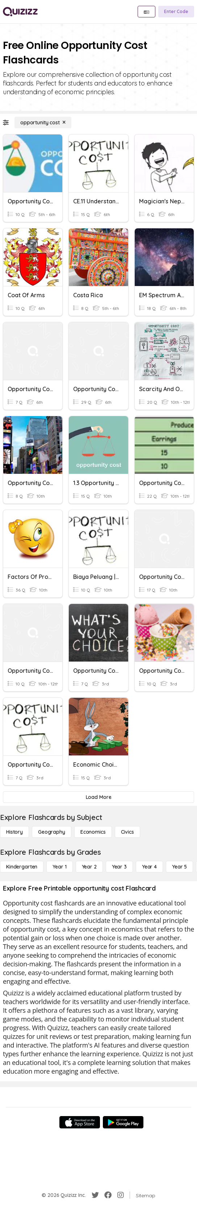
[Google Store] (123, 1122)
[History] (14, 832)
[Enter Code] (176, 11)
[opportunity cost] (42, 122)
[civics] (127, 832)
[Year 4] (149, 866)
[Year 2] (89, 866)
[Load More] (98, 797)
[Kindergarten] (21, 866)
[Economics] (93, 832)
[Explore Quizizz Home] (20, 11)
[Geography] (51, 832)
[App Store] (79, 1122)
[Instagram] (120, 1195)
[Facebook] (108, 1195)
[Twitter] (95, 1195)
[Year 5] (179, 866)
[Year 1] (59, 866)
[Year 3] (119, 866)
